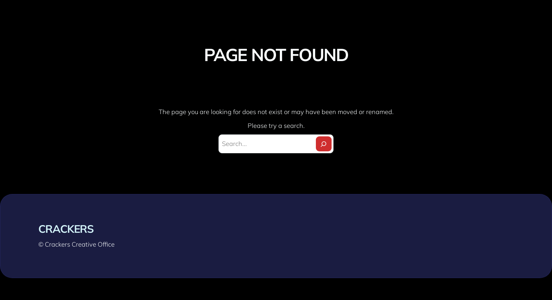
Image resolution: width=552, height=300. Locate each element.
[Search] (324, 143)
